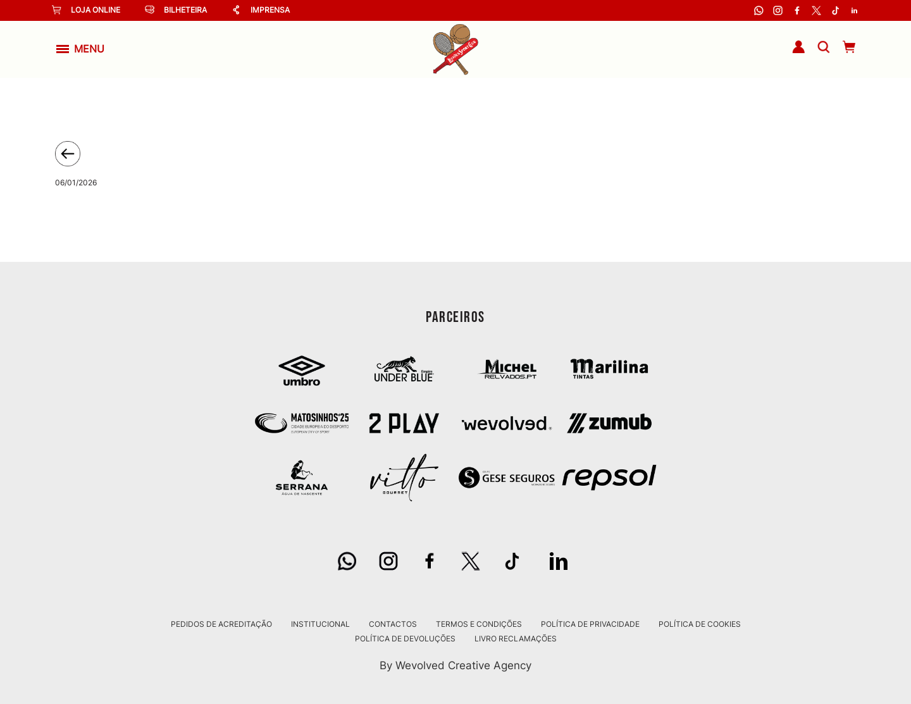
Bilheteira (176, 10)
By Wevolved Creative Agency (455, 665)
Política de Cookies (700, 624)
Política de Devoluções (405, 638)
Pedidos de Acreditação (221, 624)
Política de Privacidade (590, 624)
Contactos (393, 624)
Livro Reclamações (515, 638)
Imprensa (261, 10)
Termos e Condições (479, 624)
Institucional (320, 624)
